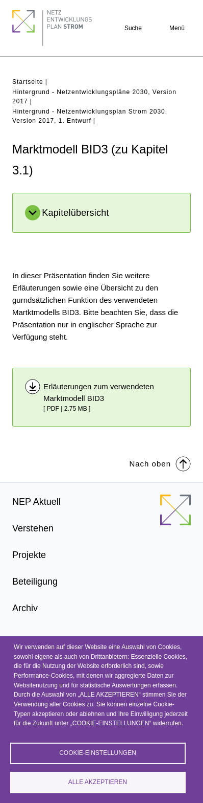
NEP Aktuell (36, 502)
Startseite (27, 81)
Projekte (29, 555)
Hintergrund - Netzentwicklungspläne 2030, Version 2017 (94, 96)
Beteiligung (35, 581)
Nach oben (160, 463)
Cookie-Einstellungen (97, 752)
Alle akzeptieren (97, 782)
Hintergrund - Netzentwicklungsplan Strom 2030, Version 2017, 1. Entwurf (89, 116)
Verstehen (33, 528)
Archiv (25, 608)
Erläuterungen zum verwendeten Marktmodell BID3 (98, 392)
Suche (133, 28)
